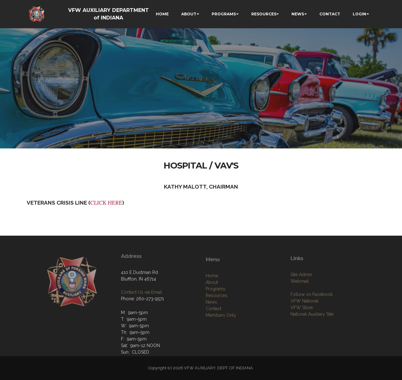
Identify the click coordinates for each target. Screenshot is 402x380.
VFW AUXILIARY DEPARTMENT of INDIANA (108, 14)
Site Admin (301, 292)
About (212, 302)
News (211, 321)
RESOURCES (263, 14)
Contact (213, 328)
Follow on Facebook (312, 312)
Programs (215, 308)
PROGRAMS (224, 14)
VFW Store (302, 325)
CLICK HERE (106, 202)
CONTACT (329, 14)
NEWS (297, 14)
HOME (162, 14)
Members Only (221, 335)
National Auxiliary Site (312, 332)
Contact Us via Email (141, 306)
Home (212, 295)
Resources (216, 315)
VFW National (304, 318)
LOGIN (359, 14)
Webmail (300, 299)
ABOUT (188, 14)
